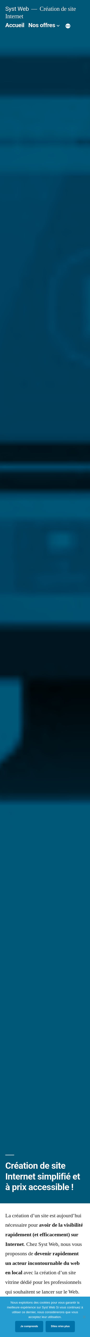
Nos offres (41, 25)
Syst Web (17, 8)
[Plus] (68, 26)
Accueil (14, 25)
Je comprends (29, 1326)
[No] (84, 1316)
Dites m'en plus (60, 1326)
